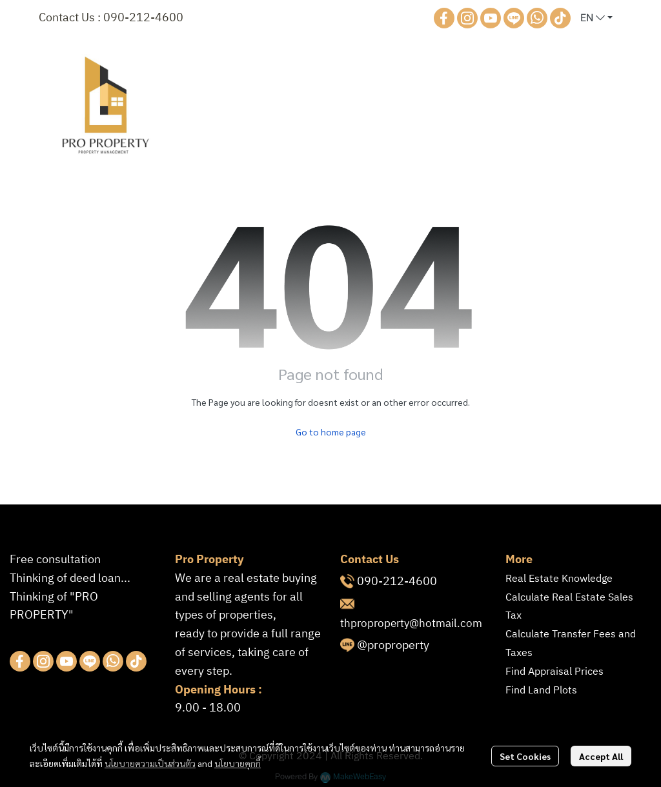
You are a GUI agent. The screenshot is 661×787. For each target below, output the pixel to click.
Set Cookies (525, 756)
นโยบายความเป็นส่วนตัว (150, 763)
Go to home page (331, 431)
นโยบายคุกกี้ (237, 763)
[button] (596, 18)
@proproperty (393, 645)
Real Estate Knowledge (559, 579)
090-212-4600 (143, 18)
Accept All (601, 756)
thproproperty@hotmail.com (411, 624)
